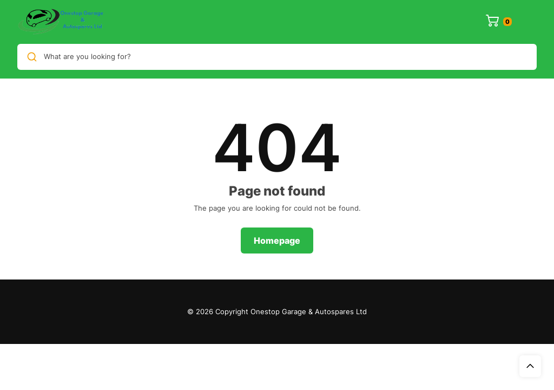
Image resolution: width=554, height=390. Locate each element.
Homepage (277, 240)
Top (530, 366)
